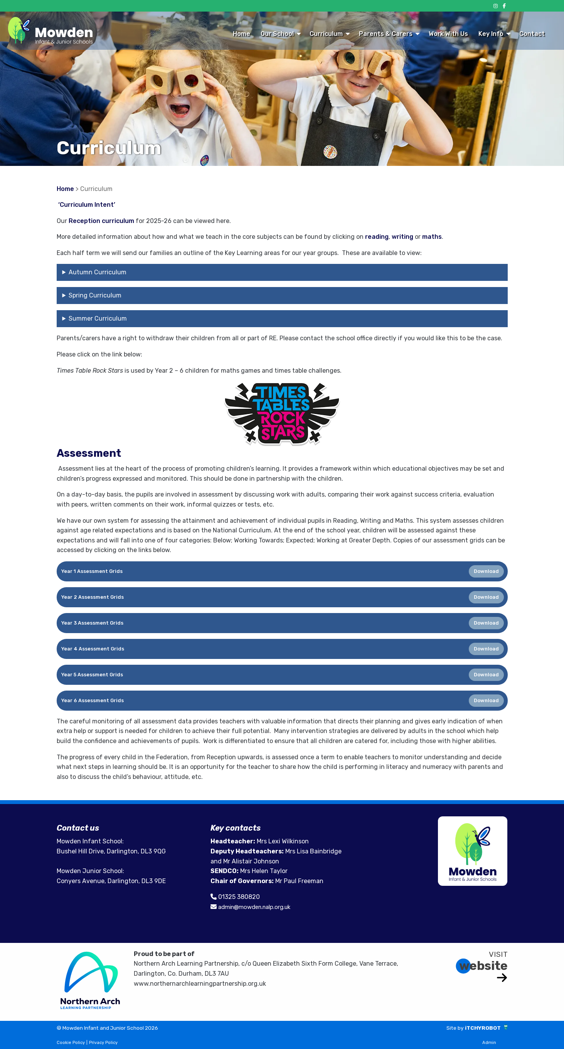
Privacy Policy (103, 1042)
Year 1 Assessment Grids (92, 571)
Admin (489, 1042)
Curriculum (326, 33)
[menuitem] (241, 33)
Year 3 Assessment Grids (92, 623)
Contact (532, 33)
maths (432, 236)
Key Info (490, 33)
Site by (448, 1027)
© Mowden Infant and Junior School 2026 (118, 1027)
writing (403, 236)
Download (486, 571)
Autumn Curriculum (97, 272)
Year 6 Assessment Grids (92, 700)
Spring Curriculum (95, 295)
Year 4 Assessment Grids (92, 649)
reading (377, 236)
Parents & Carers (385, 33)
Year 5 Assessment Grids (92, 674)
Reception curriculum (101, 221)
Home (241, 33)
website (483, 965)
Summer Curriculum (98, 318)
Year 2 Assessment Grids (92, 597)
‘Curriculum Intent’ (87, 204)
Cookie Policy (71, 1042)
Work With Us (448, 33)
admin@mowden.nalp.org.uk (259, 906)
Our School (277, 33)
